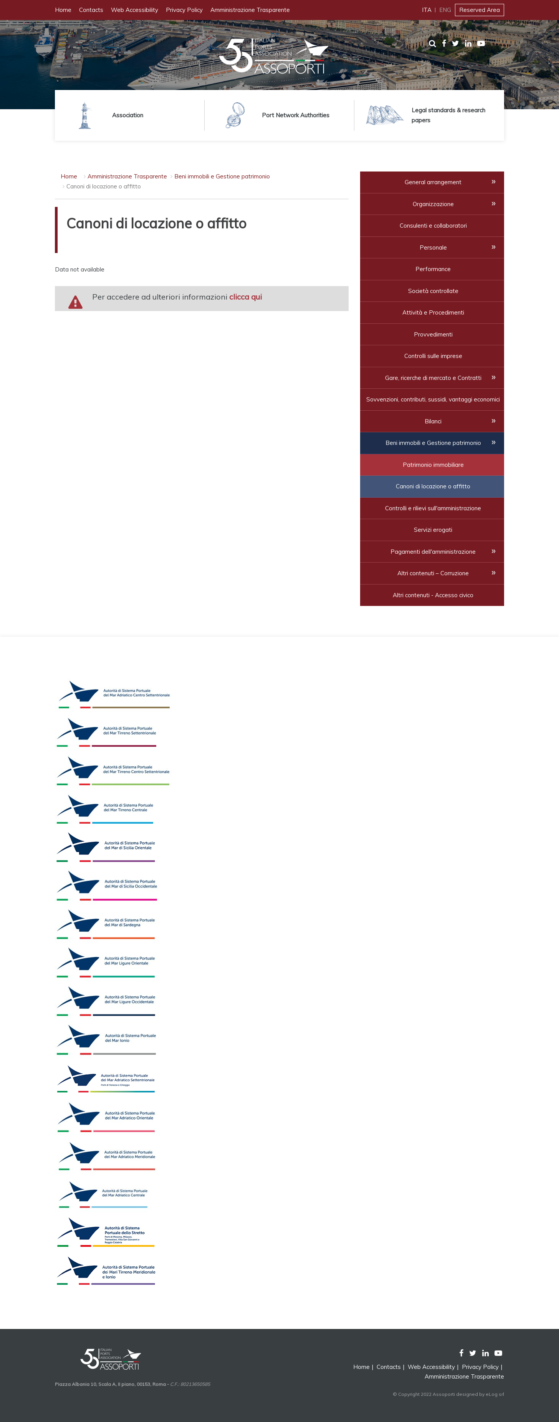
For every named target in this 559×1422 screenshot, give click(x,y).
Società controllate (433, 291)
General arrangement (433, 182)
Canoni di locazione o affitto (433, 486)
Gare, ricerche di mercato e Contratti (433, 377)
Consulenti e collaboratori (433, 225)
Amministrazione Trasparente (250, 9)
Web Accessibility (134, 9)
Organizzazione (433, 204)
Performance (433, 269)
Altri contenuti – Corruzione (433, 573)
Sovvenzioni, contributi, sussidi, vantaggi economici (433, 399)
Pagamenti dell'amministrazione (433, 551)
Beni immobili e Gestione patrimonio (222, 176)
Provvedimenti (433, 334)
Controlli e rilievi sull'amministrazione (433, 508)
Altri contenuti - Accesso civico (433, 595)
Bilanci (433, 421)
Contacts (91, 9)
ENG (445, 9)
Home (63, 9)
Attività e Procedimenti (433, 312)
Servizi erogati (433, 529)
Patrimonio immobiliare (433, 464)
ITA (427, 9)
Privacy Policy (184, 9)
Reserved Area (479, 9)
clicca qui (245, 296)
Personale (433, 247)
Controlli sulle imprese (433, 356)
